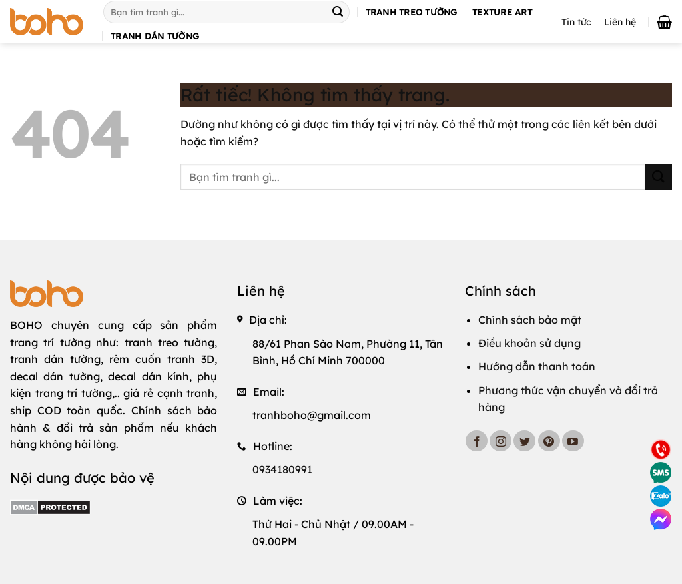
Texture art (502, 12)
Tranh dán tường (155, 36)
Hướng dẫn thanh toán (536, 366)
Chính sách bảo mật (529, 319)
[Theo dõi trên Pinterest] (549, 441)
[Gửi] (337, 12)
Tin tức (576, 21)
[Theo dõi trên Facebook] (477, 441)
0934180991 (282, 469)
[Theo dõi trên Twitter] (524, 441)
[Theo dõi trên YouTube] (573, 441)
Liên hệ (620, 21)
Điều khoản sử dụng (529, 343)
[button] (664, 22)
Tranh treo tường (412, 12)
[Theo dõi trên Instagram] (501, 441)
